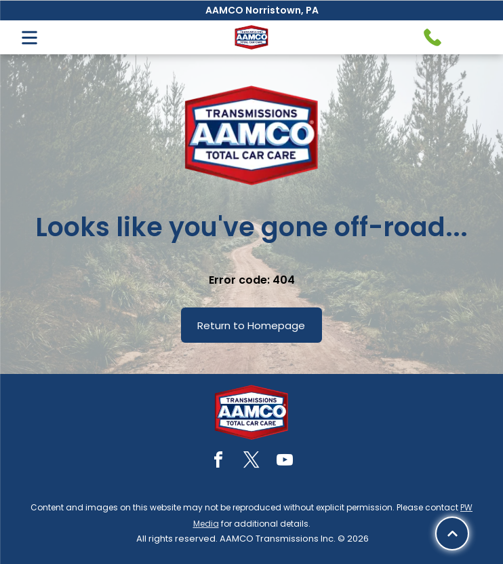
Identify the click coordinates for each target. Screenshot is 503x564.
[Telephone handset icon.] (432, 37)
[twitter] (251, 461)
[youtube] (285, 461)
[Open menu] (29, 37)
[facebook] (218, 461)
